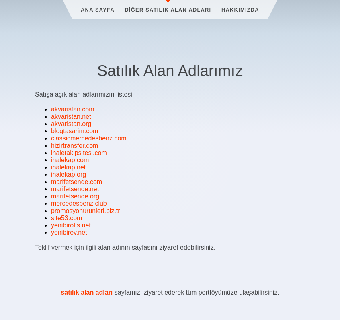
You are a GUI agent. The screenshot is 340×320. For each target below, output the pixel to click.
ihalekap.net (68, 167)
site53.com (66, 218)
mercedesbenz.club (79, 203)
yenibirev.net (69, 232)
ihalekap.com (70, 160)
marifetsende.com (76, 181)
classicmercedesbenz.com (89, 138)
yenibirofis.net (71, 225)
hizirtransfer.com (74, 145)
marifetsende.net (75, 189)
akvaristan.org (71, 123)
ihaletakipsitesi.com (79, 152)
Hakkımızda (240, 10)
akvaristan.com (72, 109)
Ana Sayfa (98, 10)
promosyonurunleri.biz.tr (85, 210)
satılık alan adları (87, 292)
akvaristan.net (71, 116)
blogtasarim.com (74, 131)
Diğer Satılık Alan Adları (168, 10)
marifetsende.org (75, 196)
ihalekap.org (68, 174)
